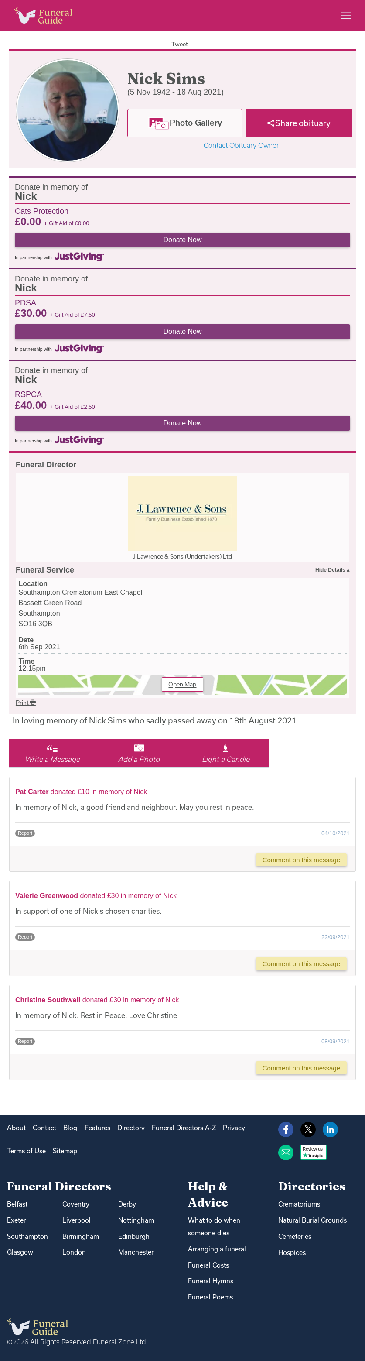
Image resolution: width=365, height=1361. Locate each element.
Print (26, 702)
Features (97, 1127)
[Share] (299, 123)
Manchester (136, 1252)
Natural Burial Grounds (312, 1220)
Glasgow (20, 1252)
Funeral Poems (210, 1297)
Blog (70, 1127)
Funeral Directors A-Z (184, 1127)
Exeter (16, 1220)
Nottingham (136, 1220)
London (74, 1252)
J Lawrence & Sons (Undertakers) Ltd (182, 556)
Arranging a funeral (217, 1249)
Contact (44, 1127)
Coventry (75, 1204)
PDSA (25, 302)
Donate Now (182, 239)
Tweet (179, 44)
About (16, 1127)
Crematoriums (299, 1204)
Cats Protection (41, 211)
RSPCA (28, 394)
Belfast (17, 1204)
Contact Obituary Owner (241, 145)
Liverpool (76, 1220)
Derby (127, 1204)
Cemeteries (294, 1236)
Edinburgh (134, 1236)
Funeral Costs (208, 1265)
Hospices (292, 1252)
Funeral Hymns (210, 1281)
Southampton (27, 1236)
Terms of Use (26, 1151)
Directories (311, 1186)
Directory (131, 1127)
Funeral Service (45, 570)
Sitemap (65, 1151)
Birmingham (80, 1236)
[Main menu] (346, 15)
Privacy (234, 1127)
